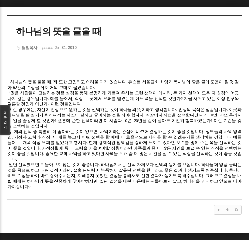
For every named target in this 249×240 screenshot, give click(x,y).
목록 (5, 120)
